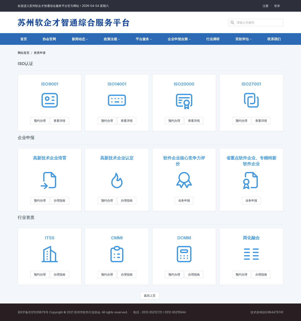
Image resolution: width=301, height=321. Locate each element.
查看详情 (59, 120)
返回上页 (150, 295)
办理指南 (59, 200)
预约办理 (40, 120)
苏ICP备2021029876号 (33, 312)
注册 (265, 6)
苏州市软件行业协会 (87, 312)
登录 (277, 6)
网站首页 (23, 52)
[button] (80, 39)
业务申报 (184, 200)
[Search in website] (255, 22)
